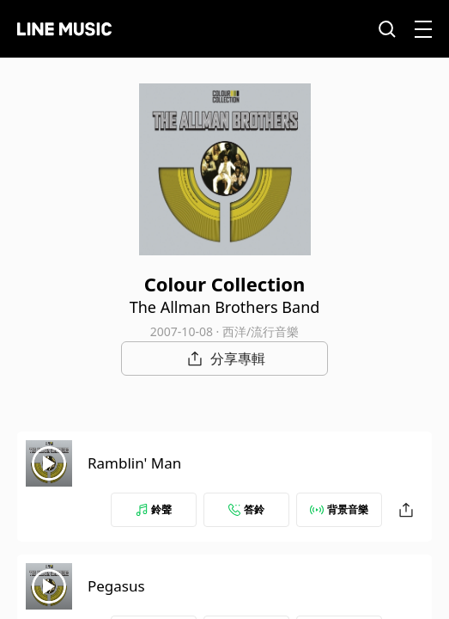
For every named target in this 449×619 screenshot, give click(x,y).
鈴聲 (154, 509)
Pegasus (116, 586)
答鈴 (246, 509)
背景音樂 (339, 509)
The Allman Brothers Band (225, 307)
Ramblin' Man (134, 463)
